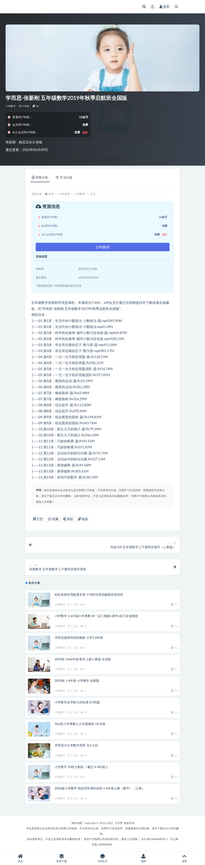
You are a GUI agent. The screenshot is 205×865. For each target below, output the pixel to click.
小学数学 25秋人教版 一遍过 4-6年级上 (81, 767)
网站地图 (77, 823)
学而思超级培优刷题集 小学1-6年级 (79, 637)
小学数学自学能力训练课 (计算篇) (77, 702)
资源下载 (61, 858)
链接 (83, 519)
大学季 (119, 823)
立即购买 (102, 247)
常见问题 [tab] (64, 177)
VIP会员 (102, 858)
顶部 (184, 858)
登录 (164, 6)
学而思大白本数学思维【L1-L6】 (77, 745)
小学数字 (11, 106)
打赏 (38, 519)
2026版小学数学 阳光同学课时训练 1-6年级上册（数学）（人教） (100, 788)
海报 (68, 519)
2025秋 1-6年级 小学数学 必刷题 (77, 680)
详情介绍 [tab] (40, 177)
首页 (51, 194)
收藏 (53, 519)
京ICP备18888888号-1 (154, 839)
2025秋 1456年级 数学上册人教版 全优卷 (83, 659)
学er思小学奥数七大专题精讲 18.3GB (80, 724)
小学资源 (64, 194)
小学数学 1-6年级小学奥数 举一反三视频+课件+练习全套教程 (96, 616)
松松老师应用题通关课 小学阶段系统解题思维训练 (89, 594)
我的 (143, 858)
